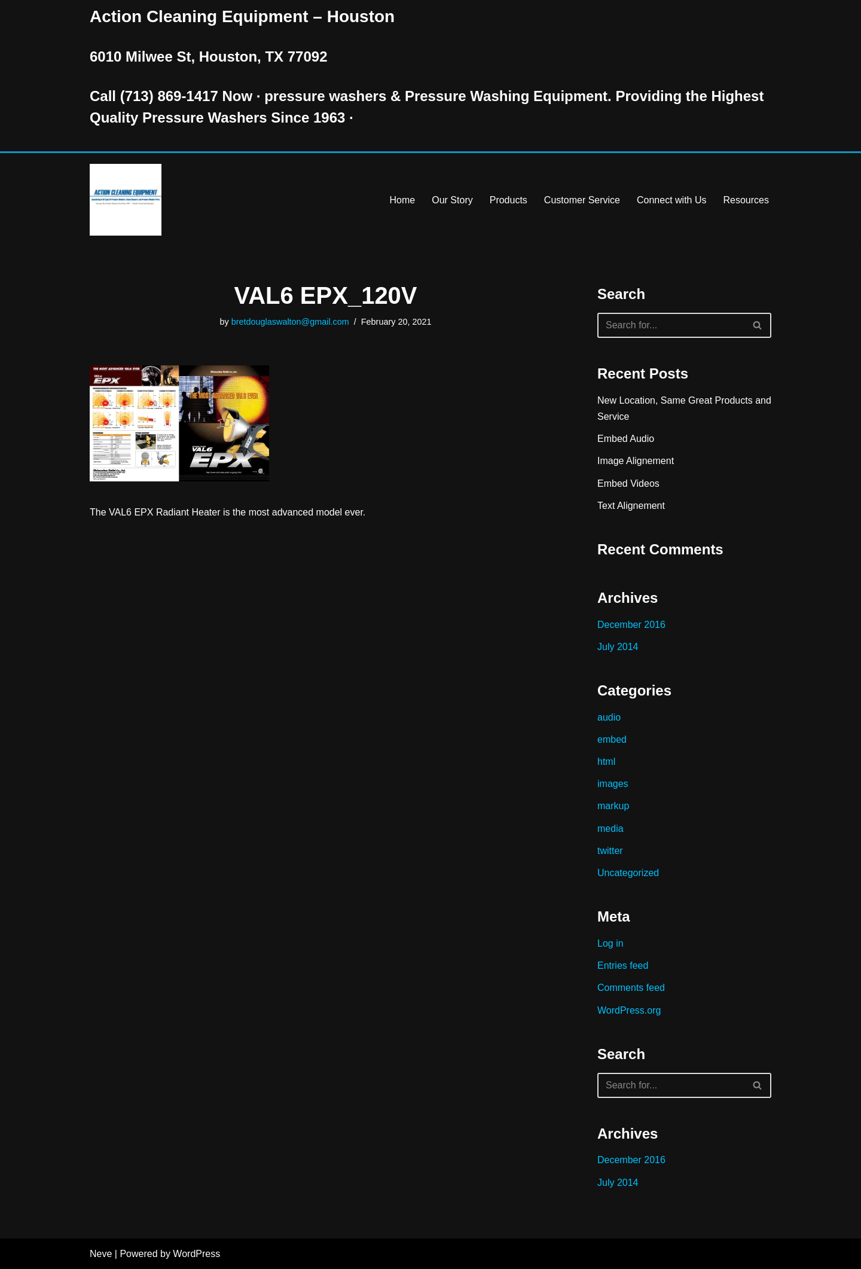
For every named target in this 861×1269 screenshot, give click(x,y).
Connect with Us (672, 200)
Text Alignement (631, 506)
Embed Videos (628, 483)
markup (613, 806)
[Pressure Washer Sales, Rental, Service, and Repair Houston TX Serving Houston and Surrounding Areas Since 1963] (125, 200)
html (606, 761)
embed (612, 739)
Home (403, 200)
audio (609, 717)
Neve (101, 1254)
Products (508, 200)
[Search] (670, 325)
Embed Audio (625, 439)
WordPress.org (629, 1010)
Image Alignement (635, 461)
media (610, 828)
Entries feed (622, 965)
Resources (746, 200)
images (612, 784)
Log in (610, 943)
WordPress (196, 1254)
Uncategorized (628, 873)
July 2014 (618, 647)
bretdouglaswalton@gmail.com (290, 322)
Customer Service (582, 200)
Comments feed (631, 988)
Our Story (452, 200)
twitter (610, 851)
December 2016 (631, 625)
